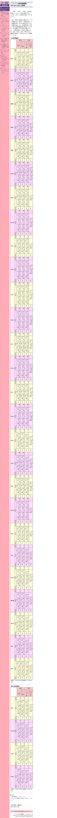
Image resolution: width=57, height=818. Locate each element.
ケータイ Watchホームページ (21, 811)
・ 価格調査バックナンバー (17, 796)
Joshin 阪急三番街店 (30, 44)
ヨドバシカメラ (22, 43)
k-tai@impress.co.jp (29, 814)
